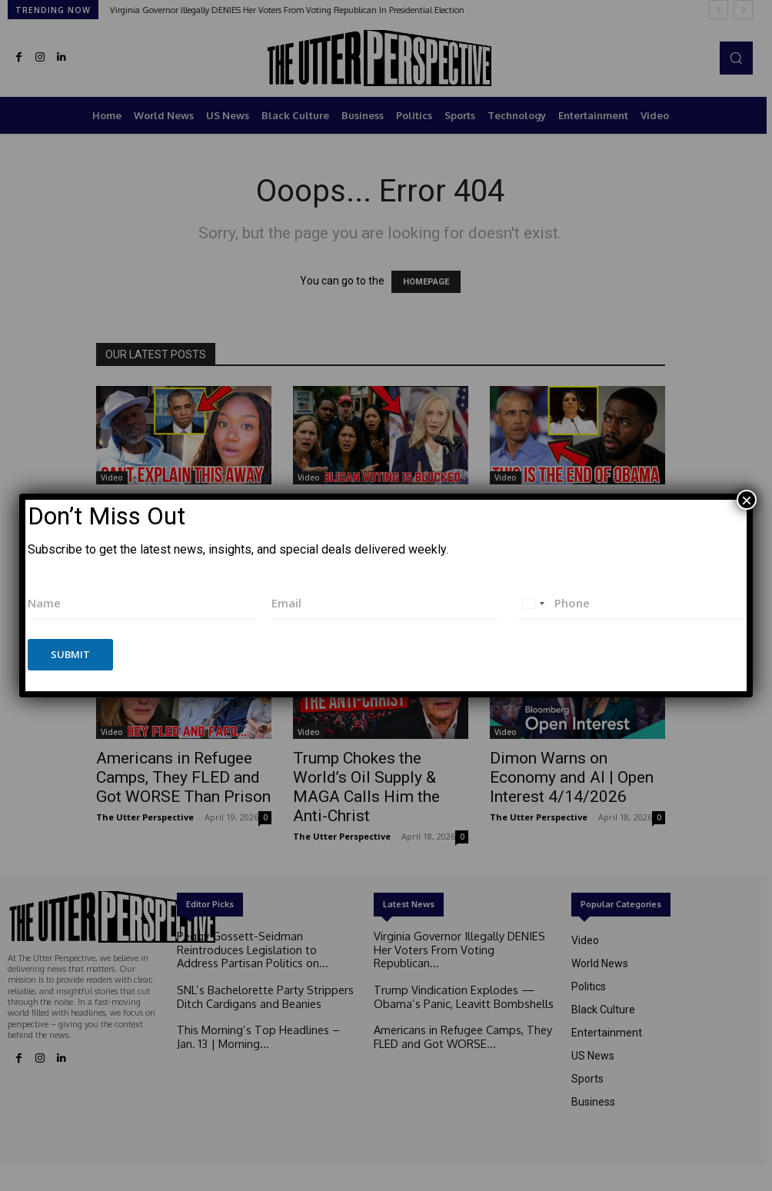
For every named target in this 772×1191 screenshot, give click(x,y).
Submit (70, 654)
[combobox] (533, 603)
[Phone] (630, 603)
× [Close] (746, 500)
